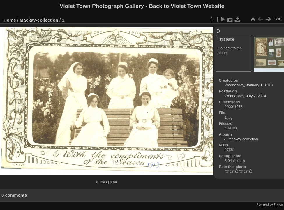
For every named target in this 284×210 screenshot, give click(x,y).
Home (9, 20)
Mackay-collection (39, 20)
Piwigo (278, 204)
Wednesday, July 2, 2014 (245, 96)
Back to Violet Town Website (186, 6)
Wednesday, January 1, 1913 (249, 85)
